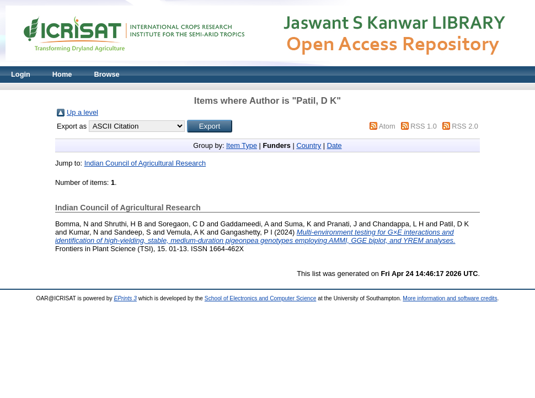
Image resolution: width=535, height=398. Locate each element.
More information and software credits (450, 298)
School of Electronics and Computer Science (261, 298)
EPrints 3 (125, 298)
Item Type (241, 145)
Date (334, 145)
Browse (106, 74)
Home (62, 74)
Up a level (82, 112)
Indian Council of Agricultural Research (145, 163)
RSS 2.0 (465, 126)
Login (20, 74)
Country (308, 145)
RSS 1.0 (423, 126)
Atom (387, 126)
